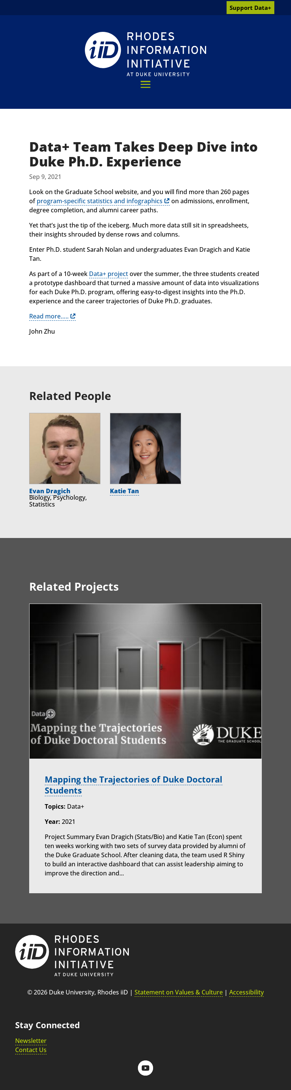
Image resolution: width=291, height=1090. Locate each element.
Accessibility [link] (246, 992)
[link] (145, 54)
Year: (52, 821)
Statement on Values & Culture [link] (179, 992)
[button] (145, 84)
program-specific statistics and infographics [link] (100, 201)
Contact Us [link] (31, 1050)
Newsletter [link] (31, 1041)
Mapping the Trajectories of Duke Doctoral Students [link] (133, 784)
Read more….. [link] (49, 316)
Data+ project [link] (108, 274)
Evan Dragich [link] (49, 491)
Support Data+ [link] (250, 7)
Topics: (55, 806)
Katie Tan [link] (124, 491)
